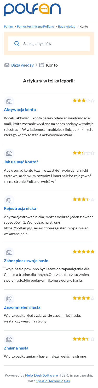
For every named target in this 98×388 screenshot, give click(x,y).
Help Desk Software (41, 375)
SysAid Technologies (53, 381)
